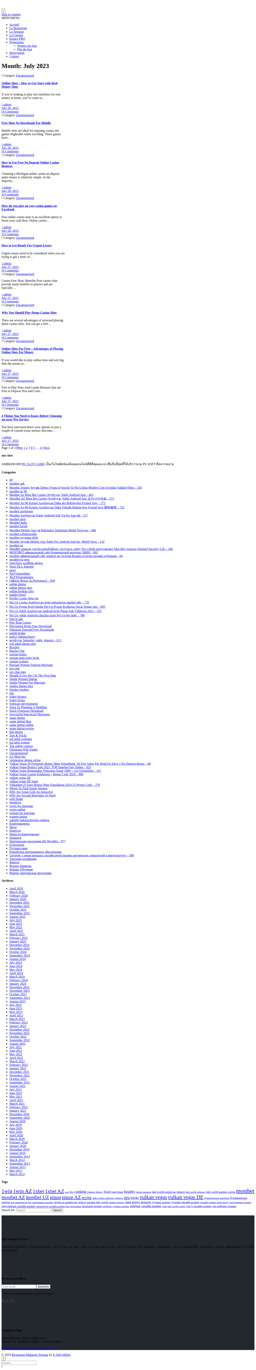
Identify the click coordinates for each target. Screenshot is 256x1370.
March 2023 (17, 1019)
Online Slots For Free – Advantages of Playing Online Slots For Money (32, 350)
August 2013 (17, 1167)
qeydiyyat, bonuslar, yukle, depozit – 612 (35, 640)
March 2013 (17, 1174)
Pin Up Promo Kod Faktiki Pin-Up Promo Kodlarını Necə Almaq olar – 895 (57, 606)
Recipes (14, 647)
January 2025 (17, 941)
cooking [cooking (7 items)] (80, 1192)
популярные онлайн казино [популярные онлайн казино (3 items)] (18, 1206)
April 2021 (16, 1100)
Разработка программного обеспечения (35, 852)
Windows (15, 802)
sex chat (14, 668)
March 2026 (17, 892)
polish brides (17, 633)
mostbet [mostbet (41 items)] (245, 1191)
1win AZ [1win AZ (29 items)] (22, 1191)
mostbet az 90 (18, 491)
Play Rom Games (20, 622)
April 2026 (16, 888)
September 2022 (19, 1040)
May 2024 (15, 969)
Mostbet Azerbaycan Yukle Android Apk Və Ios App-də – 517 (48, 515)
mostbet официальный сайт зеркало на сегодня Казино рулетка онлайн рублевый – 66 (66, 556)
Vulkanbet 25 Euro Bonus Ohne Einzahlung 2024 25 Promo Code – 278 (54, 784)
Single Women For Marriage (27, 682)
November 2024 (19, 948)
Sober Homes (17, 696)
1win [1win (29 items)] (7, 1191)
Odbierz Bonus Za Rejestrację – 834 (32, 580)
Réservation (16, 52)
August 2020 (17, 1121)
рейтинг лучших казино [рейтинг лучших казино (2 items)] (116, 1206)
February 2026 (18, 895)
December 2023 (19, 987)
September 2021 (19, 1082)
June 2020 (15, 1128)
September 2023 (19, 997)
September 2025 (19, 913)
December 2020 (19, 1114)
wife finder (16, 799)
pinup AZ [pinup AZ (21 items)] (71, 1197)
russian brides (18, 654)
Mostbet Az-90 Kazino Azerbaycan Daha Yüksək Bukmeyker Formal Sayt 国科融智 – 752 (66, 507)
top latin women (19, 742)
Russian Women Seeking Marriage (31, 665)
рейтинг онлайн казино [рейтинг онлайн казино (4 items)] (145, 1206)
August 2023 (17, 1001)
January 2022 (17, 1068)
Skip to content (11, 14)
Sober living (17, 700)
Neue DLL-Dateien (21, 566)
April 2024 (16, 973)
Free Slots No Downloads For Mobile (26, 123)
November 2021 (19, 1075)
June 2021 (15, 1093)
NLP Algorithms (19, 573)
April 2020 (16, 1135)
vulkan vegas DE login (23, 781)
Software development (23, 703)
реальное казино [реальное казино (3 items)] (92, 1206)
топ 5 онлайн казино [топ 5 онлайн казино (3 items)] (199, 1206)
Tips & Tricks (18, 735)
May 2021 (15, 1096)
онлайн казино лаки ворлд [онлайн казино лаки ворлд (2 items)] (214, 1202)
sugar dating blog (20, 721)
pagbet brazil (17, 594)
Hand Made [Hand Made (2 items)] (117, 1192)
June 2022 (15, 1050)
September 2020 (19, 1117)
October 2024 (18, 952)
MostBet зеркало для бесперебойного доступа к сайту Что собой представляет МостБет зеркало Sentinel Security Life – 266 (91, 549)
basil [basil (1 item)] (67, 1192)
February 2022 (18, 1064)
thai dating (16, 732)
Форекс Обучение (21, 869)
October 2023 (18, 994)
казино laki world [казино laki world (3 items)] (97, 1202)
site (11, 693)
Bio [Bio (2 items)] (72, 1192)
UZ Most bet (17, 756)
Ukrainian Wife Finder (23, 749)
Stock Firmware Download (26, 710)
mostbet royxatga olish (23, 537)
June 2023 (15, 1008)
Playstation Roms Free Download (30, 626)
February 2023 (18, 1022)
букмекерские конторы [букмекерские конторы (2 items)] (216, 1198)
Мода (13, 827)
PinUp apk (16, 619)
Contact (14, 56)
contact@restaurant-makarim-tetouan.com (28, 1348)
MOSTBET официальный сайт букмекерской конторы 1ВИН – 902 (53, 552)
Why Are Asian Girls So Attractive (31, 792)
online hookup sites (21, 591)
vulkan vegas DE (20, 777)
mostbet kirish (18, 526)
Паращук (15, 837)
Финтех (14, 862)
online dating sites (20, 587)
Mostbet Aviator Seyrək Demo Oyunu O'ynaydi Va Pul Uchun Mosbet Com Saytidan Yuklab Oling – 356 (75, 487)
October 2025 (18, 909)
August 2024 (17, 959)
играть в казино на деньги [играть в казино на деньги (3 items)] (70, 1202)
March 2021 (17, 1103)
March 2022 (17, 1061)
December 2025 (19, 902)
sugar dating (17, 717)
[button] (11, 18)
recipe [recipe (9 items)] (86, 1197)
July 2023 (15, 1005)
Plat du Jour (24, 49)
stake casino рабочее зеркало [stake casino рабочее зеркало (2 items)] (107, 1198)
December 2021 (19, 1072)
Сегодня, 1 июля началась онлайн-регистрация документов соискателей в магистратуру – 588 (71, 855)
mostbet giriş (17, 519)
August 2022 (17, 1043)
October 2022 (18, 1036)
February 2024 (18, 980)
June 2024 (15, 966)
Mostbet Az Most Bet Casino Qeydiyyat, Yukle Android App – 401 (51, 495)
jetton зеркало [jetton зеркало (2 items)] (143, 1192)
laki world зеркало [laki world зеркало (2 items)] (195, 1192)
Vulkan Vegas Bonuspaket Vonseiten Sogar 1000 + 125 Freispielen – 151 (55, 770)
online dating (17, 584)
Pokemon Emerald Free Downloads (31, 629)
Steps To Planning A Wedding (28, 707)
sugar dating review (21, 728)
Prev (20, 447)
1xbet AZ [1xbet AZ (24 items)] (54, 1191)
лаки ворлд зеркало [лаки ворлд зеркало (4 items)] (138, 1202)
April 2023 (16, 1015)
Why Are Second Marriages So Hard (32, 795)
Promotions (16, 42)
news (12, 570)
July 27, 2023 (10, 267)
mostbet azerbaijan (21, 511)
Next (47, 447)
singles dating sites (21, 686)
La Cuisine (16, 35)
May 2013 (15, 1170)
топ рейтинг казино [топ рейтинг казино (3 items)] (224, 1206)
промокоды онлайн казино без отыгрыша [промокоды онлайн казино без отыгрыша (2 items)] (58, 1206)
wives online (17, 809)
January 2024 (17, 983)
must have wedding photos (26, 563)
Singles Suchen (19, 689)
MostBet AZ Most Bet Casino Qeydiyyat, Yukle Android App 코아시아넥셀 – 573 (61, 498)
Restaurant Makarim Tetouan (30, 1354)
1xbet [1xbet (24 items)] (38, 1191)
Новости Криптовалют (24, 834)
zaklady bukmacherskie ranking (29, 820)
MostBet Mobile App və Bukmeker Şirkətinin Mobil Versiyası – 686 (52, 530)
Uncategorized (25, 75)
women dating (18, 816)
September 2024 (19, 955)
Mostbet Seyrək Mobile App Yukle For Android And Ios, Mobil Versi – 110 (56, 541)
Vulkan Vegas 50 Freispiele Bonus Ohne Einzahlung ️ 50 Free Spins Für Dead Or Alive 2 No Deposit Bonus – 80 (80, 763)
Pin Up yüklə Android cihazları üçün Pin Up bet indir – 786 (47, 615)
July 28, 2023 (10, 108)
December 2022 (19, 1029)
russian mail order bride (24, 658)
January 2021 (17, 1110)
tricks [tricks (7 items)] (135, 1198)
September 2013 (19, 1163)
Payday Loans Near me (24, 598)
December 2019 (19, 1149)
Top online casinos (21, 746)
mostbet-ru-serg (19, 559)
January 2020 (17, 1146)
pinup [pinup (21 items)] (55, 1197)
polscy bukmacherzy (22, 636)
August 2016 (17, 1153)
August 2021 (17, 1086)
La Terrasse (16, 31)
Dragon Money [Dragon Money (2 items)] (95, 1192)
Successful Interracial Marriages (29, 714)
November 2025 (19, 906)
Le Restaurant (18, 28)
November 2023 (19, 990)
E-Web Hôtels (62, 1354)
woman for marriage (22, 813)
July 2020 (15, 1124)
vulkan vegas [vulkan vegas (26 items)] (153, 1197)
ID (11, 480)
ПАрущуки (16, 844)
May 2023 (15, 1012)
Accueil (14, 24)
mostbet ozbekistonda (23, 534)
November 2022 (19, 1033)
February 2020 (18, 1142)
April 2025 (16, 930)
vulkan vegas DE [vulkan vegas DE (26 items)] (185, 1197)
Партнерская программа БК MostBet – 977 (37, 841)
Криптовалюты (19, 823)
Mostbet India (18, 522)
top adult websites (20, 739)
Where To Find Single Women (28, 788)
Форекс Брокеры (20, 866)
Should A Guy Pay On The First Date (32, 675)
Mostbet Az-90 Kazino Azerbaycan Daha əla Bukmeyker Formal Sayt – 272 (57, 503)
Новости (15, 830)
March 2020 (17, 1139)
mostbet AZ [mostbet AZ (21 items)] (13, 1197)
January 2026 (17, 899)
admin (6, 104)
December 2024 (19, 945)
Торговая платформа (22, 859)
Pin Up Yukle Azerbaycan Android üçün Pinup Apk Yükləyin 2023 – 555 (55, 611)
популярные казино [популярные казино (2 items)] (240, 1202)
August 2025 (17, 916)
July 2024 (15, 962)
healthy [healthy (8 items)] (129, 1191)
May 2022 (15, 1054)
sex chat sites (17, 672)
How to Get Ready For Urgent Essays (27, 245)
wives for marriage (21, 806)
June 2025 (15, 923)
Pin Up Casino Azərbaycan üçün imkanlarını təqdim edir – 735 (49, 602)
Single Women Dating (23, 679)
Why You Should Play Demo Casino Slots (29, 312)
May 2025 (15, 927)
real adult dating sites (22, 643)
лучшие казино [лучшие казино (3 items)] (161, 1202)
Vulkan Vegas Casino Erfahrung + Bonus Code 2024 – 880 (46, 774)
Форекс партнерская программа (30, 873)
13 (41, 447)
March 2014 (17, 1160)
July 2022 (15, 1047)
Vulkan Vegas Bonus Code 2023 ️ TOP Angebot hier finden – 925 (50, 767)
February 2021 (18, 1107)
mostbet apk (17, 483)
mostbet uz (16, 545)
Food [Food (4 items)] (107, 1192)
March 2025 (17, 934)
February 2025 (18, 938)
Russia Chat (17, 650)
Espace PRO (17, 38)
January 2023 (17, 1026)
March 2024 (17, 976)
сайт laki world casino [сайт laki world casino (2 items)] (173, 1206)
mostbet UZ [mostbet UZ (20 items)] (37, 1197)
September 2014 (19, 1156)
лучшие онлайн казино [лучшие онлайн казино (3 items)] (185, 1202)
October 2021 (18, 1079)
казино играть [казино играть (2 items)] (116, 1202)
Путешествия (18, 848)
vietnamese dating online (25, 760)
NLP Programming (21, 577)
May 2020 (15, 1132)
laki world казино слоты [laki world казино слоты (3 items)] (220, 1191)
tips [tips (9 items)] (127, 1197)
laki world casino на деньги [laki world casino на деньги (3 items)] (168, 1191)
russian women (18, 661)
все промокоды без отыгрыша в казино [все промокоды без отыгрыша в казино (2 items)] (32, 1202)
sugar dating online (21, 725)
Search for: (8, 1210)
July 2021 (15, 1089)
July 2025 (15, 920)
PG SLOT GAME (33, 464)
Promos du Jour (27, 45)
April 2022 (16, 1057)
